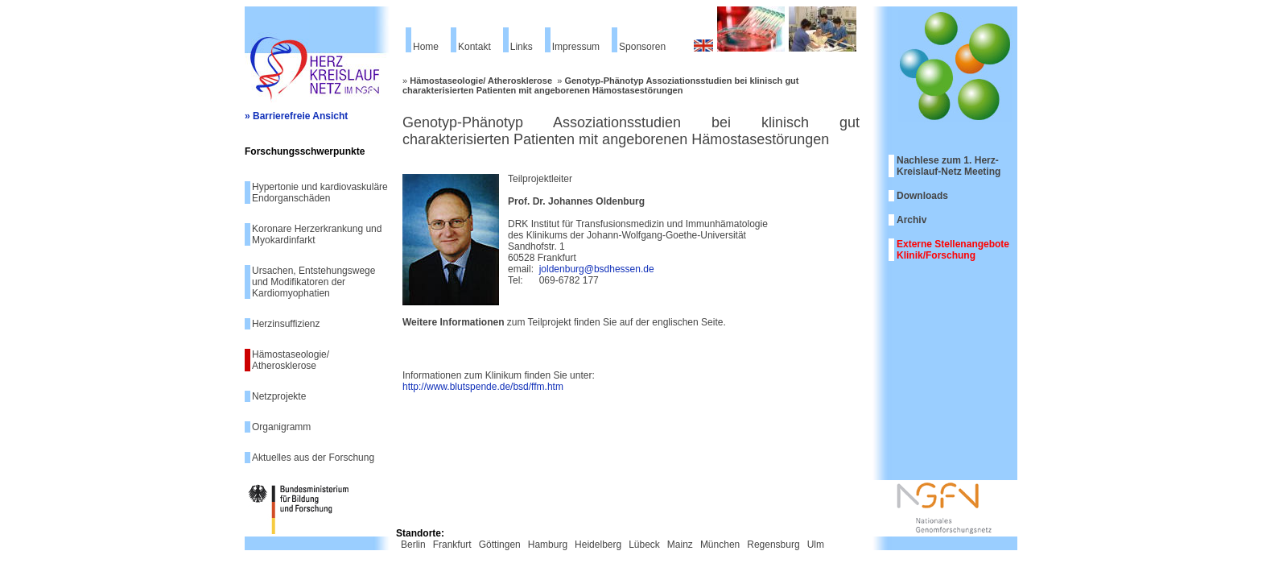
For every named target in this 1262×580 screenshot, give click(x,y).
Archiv (911, 220)
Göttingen (500, 544)
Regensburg (773, 544)
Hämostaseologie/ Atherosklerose (290, 360)
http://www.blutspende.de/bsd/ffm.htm (482, 386)
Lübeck (644, 544)
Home (426, 46)
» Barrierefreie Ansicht (296, 116)
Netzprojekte (279, 396)
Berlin (413, 544)
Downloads (922, 195)
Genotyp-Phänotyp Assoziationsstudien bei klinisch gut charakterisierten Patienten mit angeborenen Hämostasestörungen (600, 85)
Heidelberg (598, 544)
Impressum (576, 46)
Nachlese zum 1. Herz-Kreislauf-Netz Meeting (948, 166)
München (720, 544)
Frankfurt (452, 544)
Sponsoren (642, 46)
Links (521, 46)
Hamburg (547, 544)
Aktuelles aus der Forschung (313, 457)
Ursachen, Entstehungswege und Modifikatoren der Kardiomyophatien (313, 282)
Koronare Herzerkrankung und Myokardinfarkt (316, 234)
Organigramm (281, 427)
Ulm (815, 544)
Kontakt (474, 46)
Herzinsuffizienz (286, 323)
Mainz (680, 544)
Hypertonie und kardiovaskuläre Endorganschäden (320, 192)
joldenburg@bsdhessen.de (596, 269)
